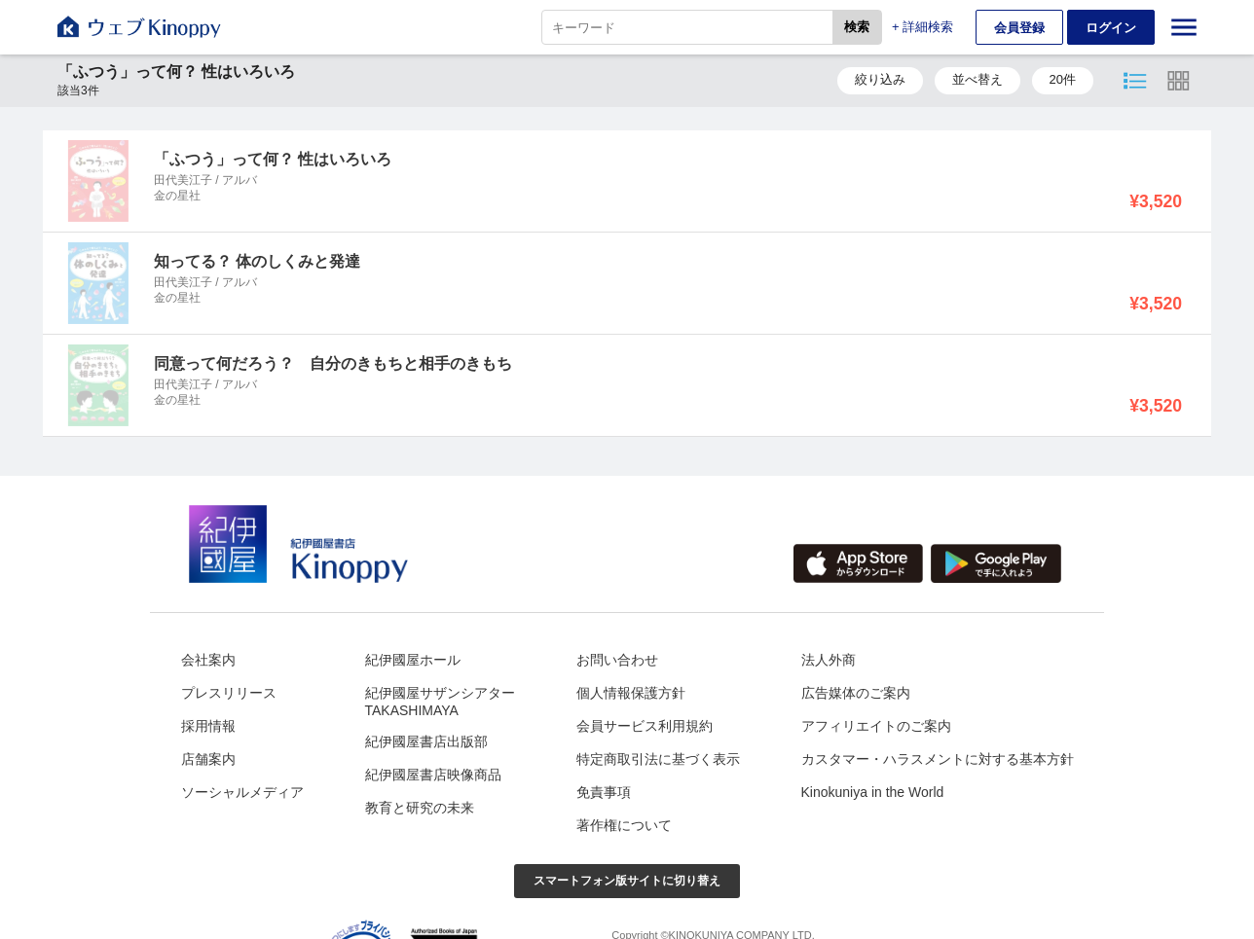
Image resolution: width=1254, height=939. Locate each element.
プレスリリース (229, 693)
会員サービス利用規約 (644, 726)
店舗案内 (208, 759)
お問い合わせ (617, 660)
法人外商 (828, 660)
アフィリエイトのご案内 (876, 726)
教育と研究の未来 (419, 807)
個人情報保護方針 (630, 693)
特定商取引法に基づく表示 (658, 759)
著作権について (624, 825)
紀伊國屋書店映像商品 (433, 774)
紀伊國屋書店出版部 (426, 741)
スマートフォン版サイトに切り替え (627, 880)
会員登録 (1019, 27)
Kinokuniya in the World (872, 792)
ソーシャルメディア (242, 792)
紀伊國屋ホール (413, 660)
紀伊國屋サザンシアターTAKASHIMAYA (440, 701)
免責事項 (603, 792)
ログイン (1111, 27)
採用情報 (208, 726)
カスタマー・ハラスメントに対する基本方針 (937, 759)
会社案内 (208, 660)
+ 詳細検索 (922, 26)
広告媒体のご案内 (855, 693)
